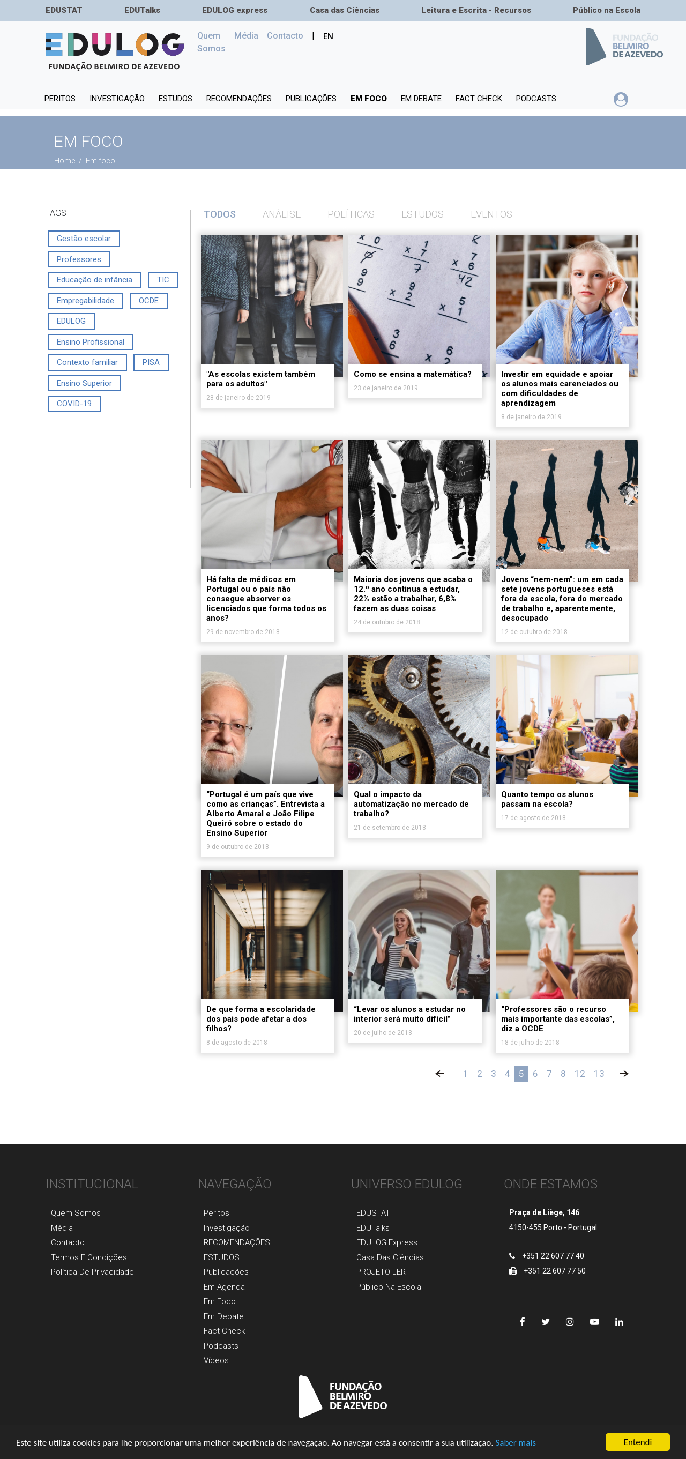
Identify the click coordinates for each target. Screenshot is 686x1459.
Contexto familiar (87, 362)
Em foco (369, 98)
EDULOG (71, 321)
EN (328, 36)
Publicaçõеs (226, 1272)
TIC (163, 280)
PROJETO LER (381, 1272)
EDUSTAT (64, 10)
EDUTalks (142, 10)
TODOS (220, 214)
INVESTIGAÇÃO (117, 98)
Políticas (351, 214)
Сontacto (285, 36)
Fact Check (479, 98)
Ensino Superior (84, 383)
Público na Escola (606, 10)
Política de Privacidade (92, 1272)
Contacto (68, 1242)
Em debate (421, 98)
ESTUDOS (175, 98)
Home (65, 161)
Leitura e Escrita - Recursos (476, 10)
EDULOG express (234, 10)
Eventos (491, 214)
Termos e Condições (89, 1257)
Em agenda (224, 1287)
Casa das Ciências (344, 10)
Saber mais (515, 1443)
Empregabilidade (85, 301)
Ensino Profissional (90, 342)
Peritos (60, 98)
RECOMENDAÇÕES (239, 98)
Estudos (422, 214)
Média (246, 36)
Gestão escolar (84, 238)
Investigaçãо (227, 1228)
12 (580, 1073)
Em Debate (224, 1316)
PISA (151, 362)
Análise (282, 214)
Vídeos (216, 1360)
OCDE (149, 301)
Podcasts (536, 98)
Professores (79, 259)
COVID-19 (74, 403)
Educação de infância (94, 280)
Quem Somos (213, 42)
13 (599, 1073)
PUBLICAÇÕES (311, 98)
